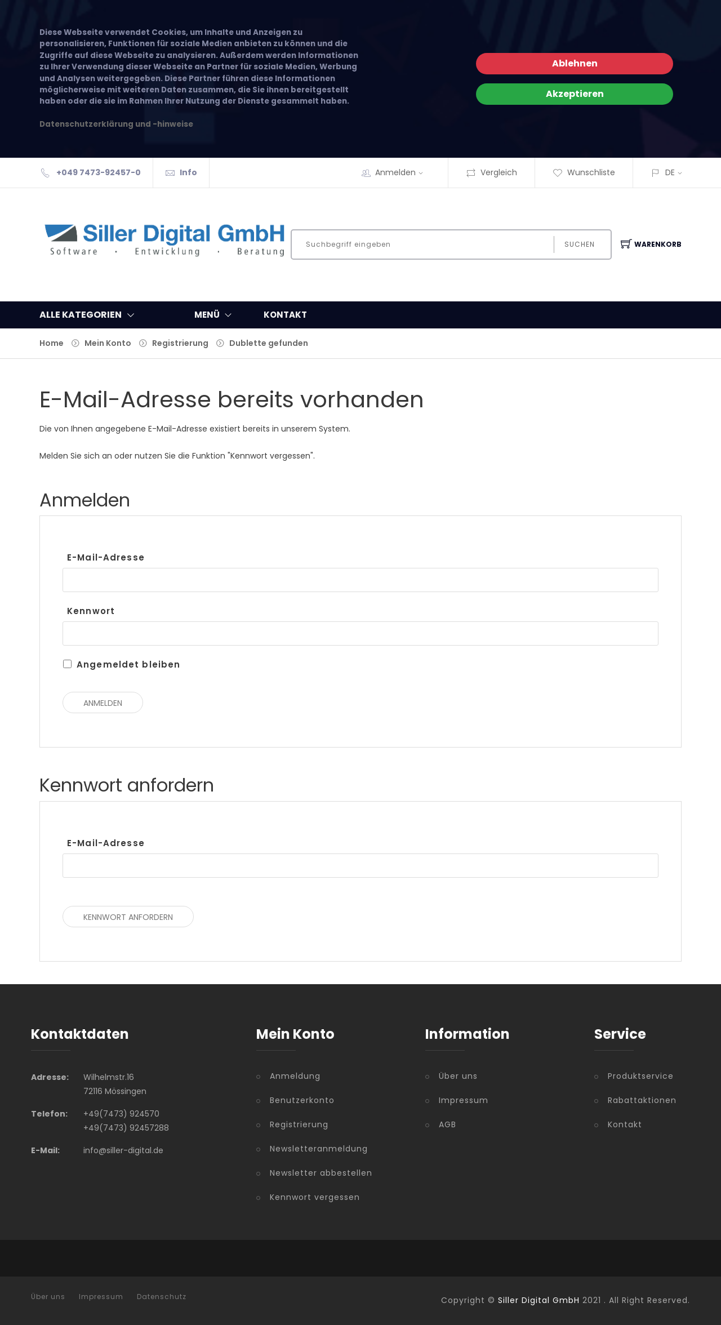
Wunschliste (584, 172)
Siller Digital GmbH (539, 1300)
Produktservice (641, 1076)
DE (670, 172)
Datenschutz (161, 1296)
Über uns (458, 1076)
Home (51, 343)
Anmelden (402, 172)
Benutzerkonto (302, 1100)
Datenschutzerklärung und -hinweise (116, 124)
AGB (447, 1124)
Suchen (579, 244)
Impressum (463, 1100)
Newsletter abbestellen (321, 1173)
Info (188, 172)
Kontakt (625, 1124)
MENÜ (215, 314)
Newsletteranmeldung (319, 1148)
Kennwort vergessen (315, 1197)
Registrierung (180, 343)
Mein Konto (107, 343)
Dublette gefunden (268, 343)
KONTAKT (285, 315)
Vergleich (491, 172)
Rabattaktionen (642, 1100)
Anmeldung (295, 1076)
